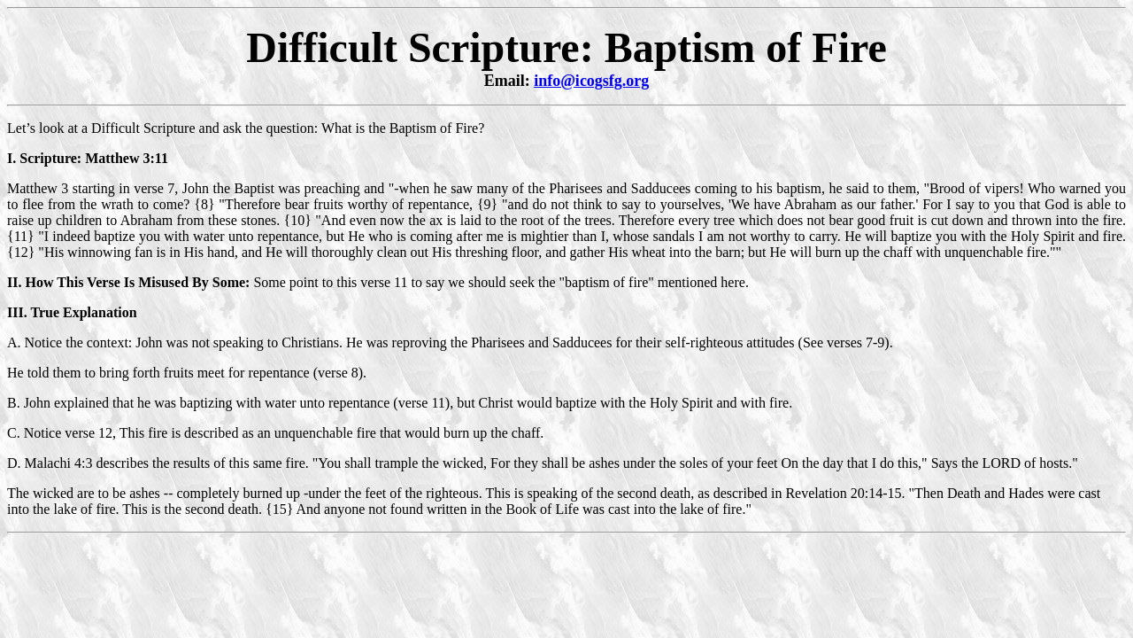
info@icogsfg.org (591, 80)
